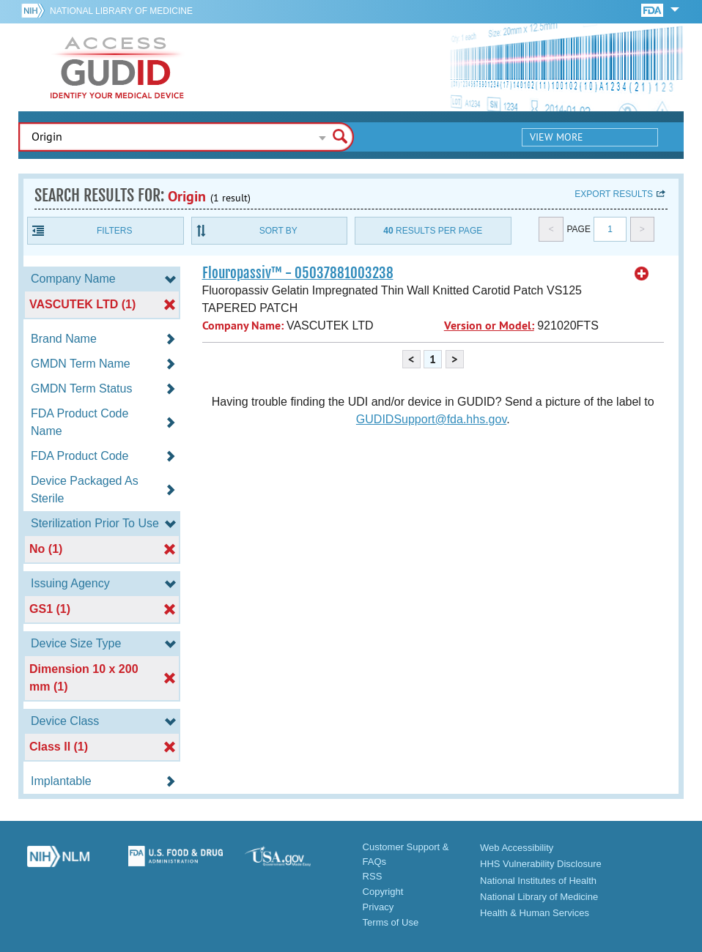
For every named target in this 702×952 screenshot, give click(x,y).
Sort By (278, 231)
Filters (114, 231)
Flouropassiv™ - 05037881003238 (298, 273)
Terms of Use (391, 922)
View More (556, 137)
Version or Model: (489, 325)
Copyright (383, 891)
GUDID (117, 67)
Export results (613, 194)
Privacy (378, 906)
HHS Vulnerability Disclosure (541, 863)
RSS (373, 876)
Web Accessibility (516, 847)
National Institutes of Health (538, 880)
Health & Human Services (534, 912)
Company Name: (243, 325)
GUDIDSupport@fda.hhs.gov (431, 419)
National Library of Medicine (121, 11)
